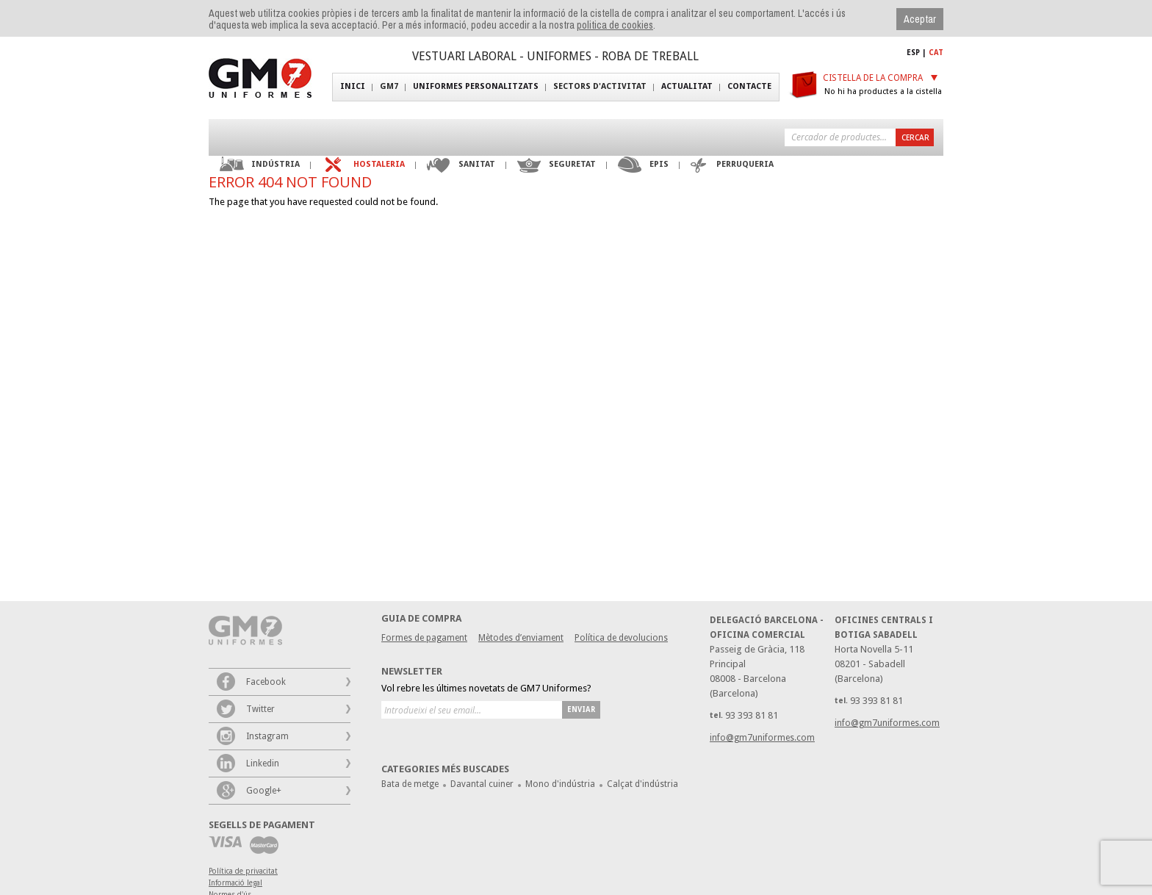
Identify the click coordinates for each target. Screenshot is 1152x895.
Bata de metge (410, 784)
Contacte (749, 86)
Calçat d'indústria (642, 784)
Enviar (581, 709)
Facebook (266, 682)
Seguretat (572, 164)
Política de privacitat (243, 871)
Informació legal (235, 883)
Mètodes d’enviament (521, 638)
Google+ (263, 791)
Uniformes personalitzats (476, 86)
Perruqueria (745, 164)
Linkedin (262, 763)
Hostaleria (379, 164)
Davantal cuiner (482, 784)
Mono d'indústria (560, 784)
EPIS (659, 164)
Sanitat (476, 164)
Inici (352, 86)
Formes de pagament (424, 638)
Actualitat (687, 86)
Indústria (275, 164)
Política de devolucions (621, 638)
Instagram (267, 736)
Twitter (260, 709)
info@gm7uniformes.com (887, 723)
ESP (913, 52)
